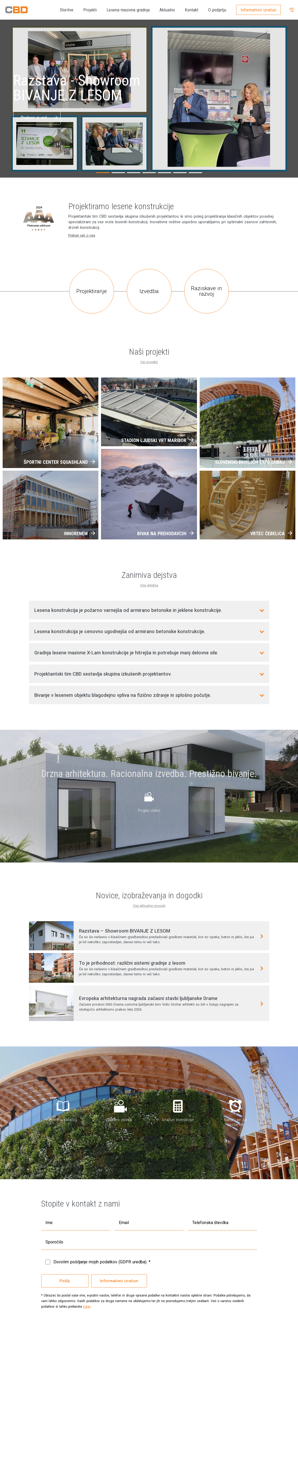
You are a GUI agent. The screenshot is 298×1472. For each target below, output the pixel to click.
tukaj (86, 1306)
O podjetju (217, 9)
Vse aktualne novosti (149, 906)
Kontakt (191, 9)
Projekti (90, 9)
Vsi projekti (149, 362)
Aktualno (167, 9)
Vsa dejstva (149, 585)
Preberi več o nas (81, 235)
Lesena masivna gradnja (128, 9)
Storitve (66, 9)
